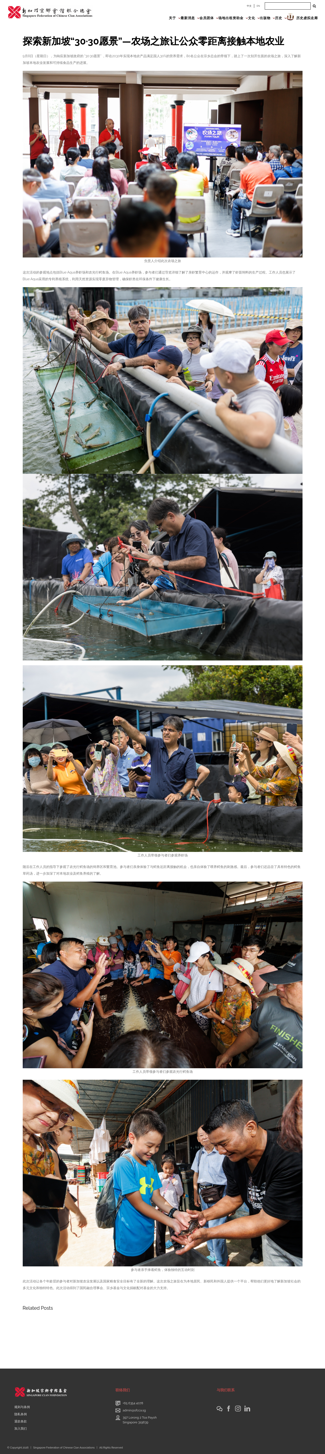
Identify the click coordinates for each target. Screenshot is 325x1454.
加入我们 (20, 1428)
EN (258, 6)
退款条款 (20, 1421)
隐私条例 (20, 1414)
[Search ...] (288, 6)
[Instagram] (238, 1408)
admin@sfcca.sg (134, 1410)
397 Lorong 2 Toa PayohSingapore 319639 (140, 1420)
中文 (249, 6)
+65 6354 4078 (133, 1403)
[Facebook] (228, 1408)
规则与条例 (22, 1407)
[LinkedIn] (247, 1408)
